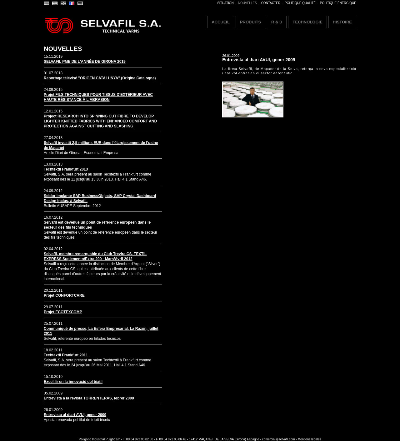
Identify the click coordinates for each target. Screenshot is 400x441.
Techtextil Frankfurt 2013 (66, 169)
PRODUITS (250, 22)
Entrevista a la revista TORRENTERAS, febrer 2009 (89, 398)
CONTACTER (270, 3)
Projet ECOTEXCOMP (63, 312)
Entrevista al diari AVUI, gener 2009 (75, 415)
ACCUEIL (221, 22)
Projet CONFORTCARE (64, 295)
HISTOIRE (342, 22)
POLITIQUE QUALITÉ (300, 3)
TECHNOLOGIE (307, 22)
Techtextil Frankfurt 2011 (66, 355)
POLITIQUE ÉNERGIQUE (338, 3)
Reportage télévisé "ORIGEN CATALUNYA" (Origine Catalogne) (100, 78)
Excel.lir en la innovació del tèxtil (73, 381)
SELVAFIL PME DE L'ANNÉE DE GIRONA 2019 (85, 61)
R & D (276, 22)
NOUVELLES (247, 3)
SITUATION (225, 3)
